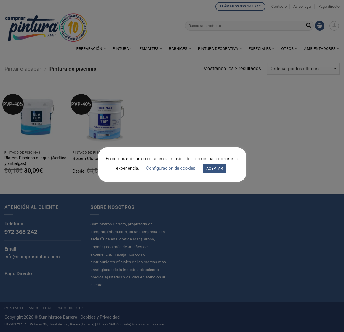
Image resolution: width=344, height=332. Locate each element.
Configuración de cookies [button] (171, 168)
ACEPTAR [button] (214, 168)
